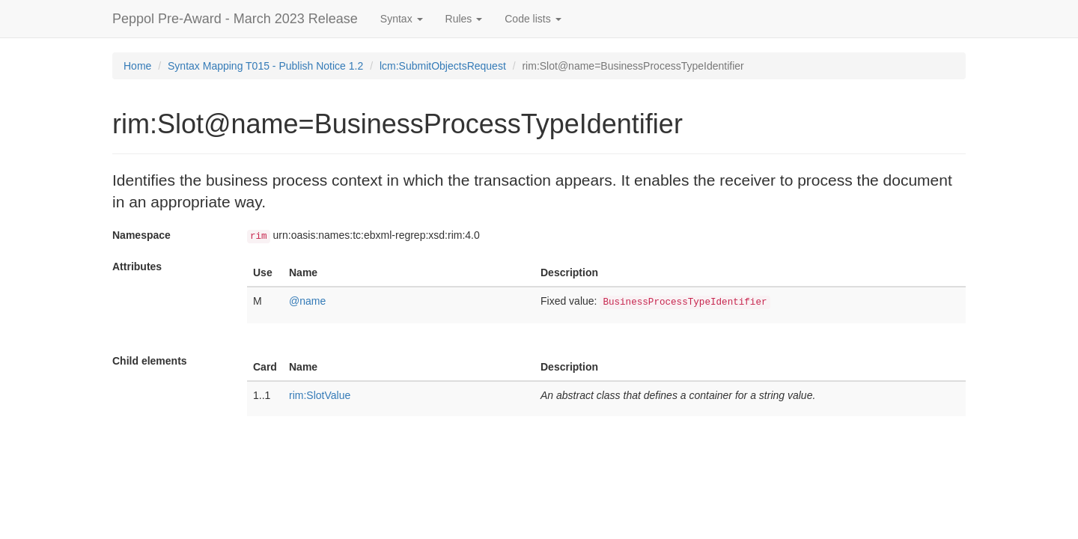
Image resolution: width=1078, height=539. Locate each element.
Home (137, 66)
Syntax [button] (401, 19)
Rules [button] (464, 19)
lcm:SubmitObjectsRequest (443, 66)
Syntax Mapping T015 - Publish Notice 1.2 (265, 66)
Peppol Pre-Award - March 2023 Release (235, 18)
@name (307, 301)
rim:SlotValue (319, 395)
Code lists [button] (533, 19)
